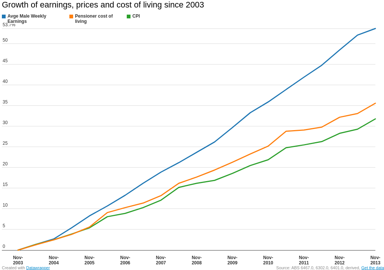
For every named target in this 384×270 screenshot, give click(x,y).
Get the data (372, 268)
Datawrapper (38, 268)
